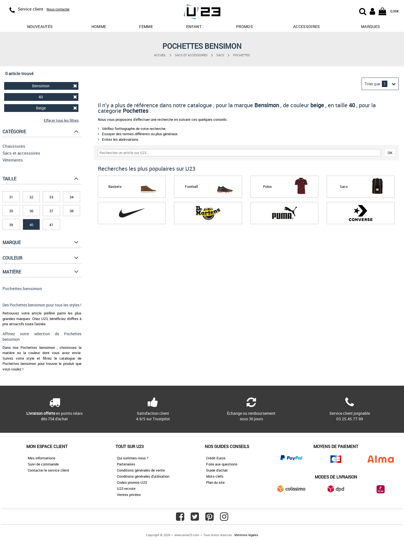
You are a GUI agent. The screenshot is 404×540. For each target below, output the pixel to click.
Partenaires (126, 464)
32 (31, 196)
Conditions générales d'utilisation (143, 476)
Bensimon (54, 85)
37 (51, 210)
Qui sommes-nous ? (132, 457)
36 (31, 210)
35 (11, 210)
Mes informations (41, 457)
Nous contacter (58, 9)
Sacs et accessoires (191, 55)
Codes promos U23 (132, 482)
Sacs (220, 55)
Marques (370, 26)
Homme (98, 26)
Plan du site (215, 482)
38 (71, 210)
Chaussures (13, 146)
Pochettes (241, 55)
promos (244, 26)
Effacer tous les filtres (61, 120)
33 (51, 196)
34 (71, 196)
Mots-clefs (214, 476)
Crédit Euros (216, 457)
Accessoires (306, 26)
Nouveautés (40, 26)
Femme (146, 26)
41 (51, 224)
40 (58, 96)
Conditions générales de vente (141, 470)
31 (11, 196)
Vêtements (12, 160)
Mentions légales (246, 535)
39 (11, 224)
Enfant (193, 26)
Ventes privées (129, 494)
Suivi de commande (43, 464)
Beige (56, 108)
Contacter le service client (48, 470)
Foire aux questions (221, 464)
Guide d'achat (217, 470)
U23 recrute (126, 488)
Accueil (160, 55)
